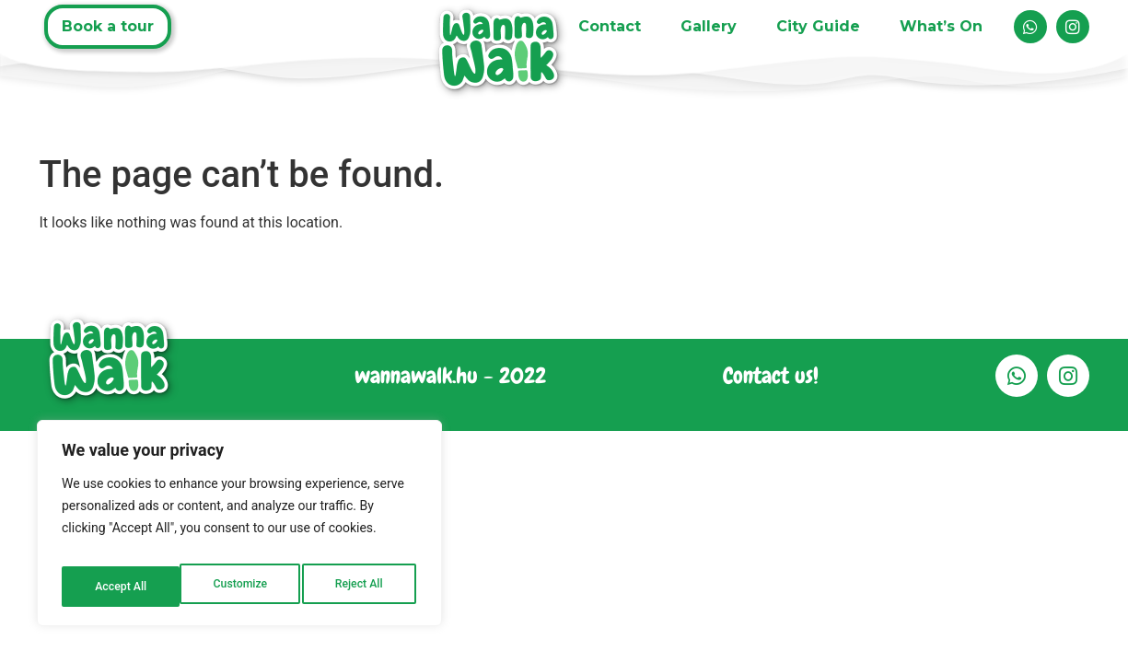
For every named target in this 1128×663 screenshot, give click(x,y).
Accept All (360, 586)
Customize (120, 586)
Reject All (241, 586)
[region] (239, 529)
